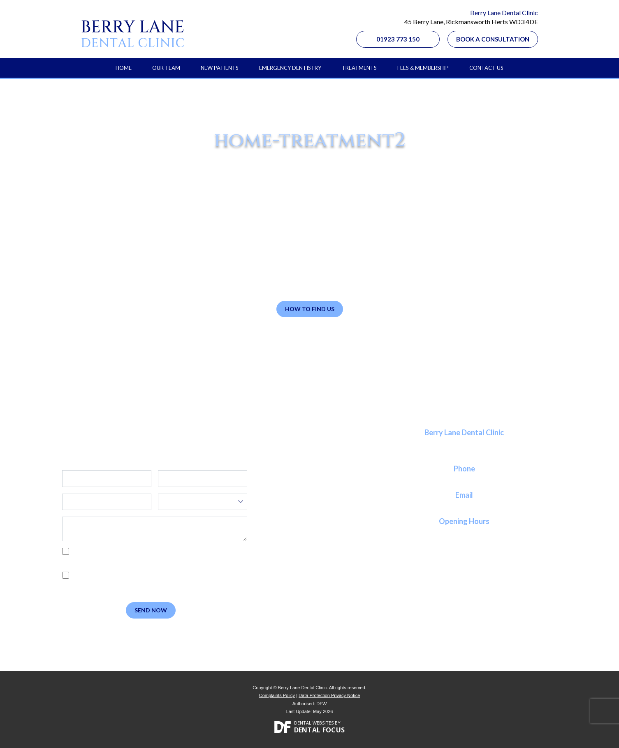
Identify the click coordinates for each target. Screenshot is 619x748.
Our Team (166, 68)
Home (124, 68)
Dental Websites (314, 723)
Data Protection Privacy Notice (329, 695)
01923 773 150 (398, 39)
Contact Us (486, 68)
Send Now (150, 610)
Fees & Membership (423, 68)
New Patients (220, 68)
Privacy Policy (101, 560)
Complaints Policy (277, 695)
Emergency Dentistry (290, 68)
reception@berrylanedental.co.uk (464, 504)
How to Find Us (309, 308)
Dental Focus (319, 729)
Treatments (359, 68)
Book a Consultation (492, 39)
